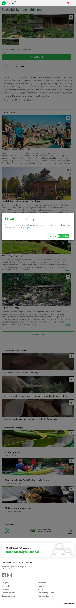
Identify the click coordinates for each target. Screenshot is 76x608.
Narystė (41, 586)
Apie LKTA (6, 586)
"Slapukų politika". (31, 227)
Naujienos (6, 583)
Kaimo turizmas (8, 596)
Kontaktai (42, 583)
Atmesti (52, 236)
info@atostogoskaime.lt (22, 552)
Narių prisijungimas (46, 596)
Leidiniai (5, 589)
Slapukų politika (8, 592)
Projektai (42, 589)
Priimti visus (63, 236)
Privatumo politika (46, 592)
